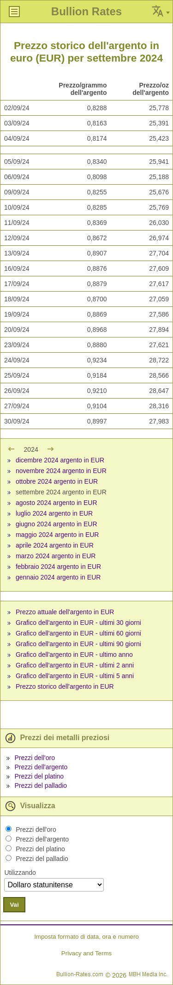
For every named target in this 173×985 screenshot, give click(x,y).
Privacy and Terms (86, 953)
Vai (14, 904)
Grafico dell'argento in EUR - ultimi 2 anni (75, 665)
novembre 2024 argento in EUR (61, 470)
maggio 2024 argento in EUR (57, 534)
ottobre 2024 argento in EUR (57, 481)
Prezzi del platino (39, 776)
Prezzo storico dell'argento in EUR (65, 686)
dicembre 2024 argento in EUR (60, 460)
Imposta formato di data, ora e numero (86, 936)
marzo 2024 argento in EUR (56, 556)
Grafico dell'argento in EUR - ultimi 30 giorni (78, 622)
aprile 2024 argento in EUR (55, 545)
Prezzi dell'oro (34, 757)
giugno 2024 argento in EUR (56, 524)
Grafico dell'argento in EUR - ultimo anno (74, 654)
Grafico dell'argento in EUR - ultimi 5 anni (75, 676)
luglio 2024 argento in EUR (54, 513)
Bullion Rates (86, 11)
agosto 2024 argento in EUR (56, 502)
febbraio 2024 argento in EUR (58, 566)
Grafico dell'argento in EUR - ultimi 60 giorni (78, 633)
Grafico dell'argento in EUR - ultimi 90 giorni (78, 644)
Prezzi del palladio (40, 785)
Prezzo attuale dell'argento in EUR (65, 612)
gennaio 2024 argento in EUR (58, 577)
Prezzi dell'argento (40, 767)
